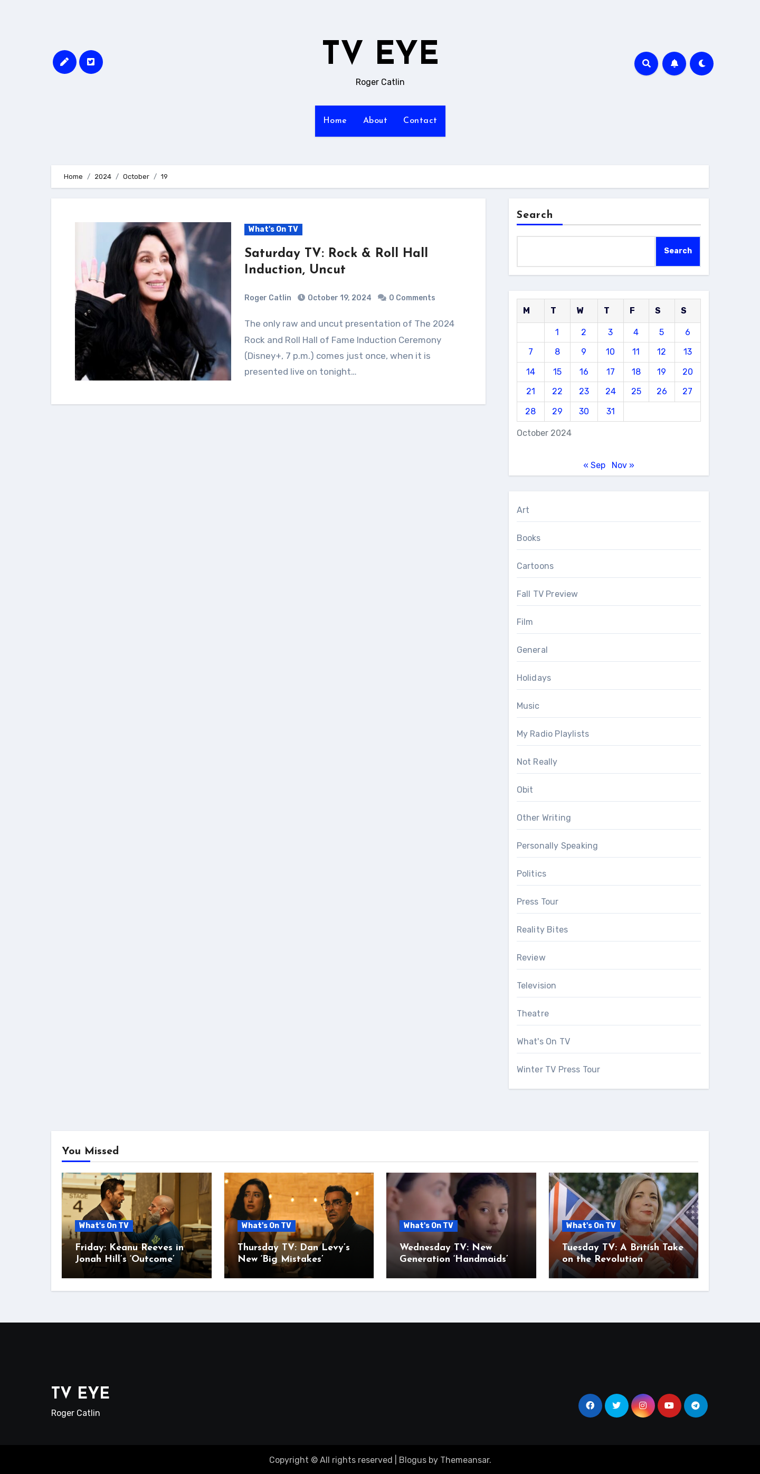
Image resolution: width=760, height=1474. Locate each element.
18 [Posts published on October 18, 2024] (636, 372)
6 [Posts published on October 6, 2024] (687, 332)
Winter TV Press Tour (559, 1069)
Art (523, 510)
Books (529, 538)
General (532, 650)
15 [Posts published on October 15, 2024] (557, 372)
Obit (525, 790)
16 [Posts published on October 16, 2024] (584, 372)
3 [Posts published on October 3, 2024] (610, 332)
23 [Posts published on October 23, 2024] (584, 391)
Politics (532, 874)
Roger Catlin (267, 297)
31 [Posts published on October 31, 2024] (610, 411)
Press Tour (538, 902)
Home (335, 121)
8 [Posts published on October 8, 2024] (557, 352)
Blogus (412, 1458)
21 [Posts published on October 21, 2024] (530, 391)
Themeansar (464, 1458)
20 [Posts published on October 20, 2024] (687, 372)
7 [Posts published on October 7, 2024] (530, 352)
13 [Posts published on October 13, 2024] (687, 352)
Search (535, 215)
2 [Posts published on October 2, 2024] (583, 332)
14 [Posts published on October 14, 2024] (530, 372)
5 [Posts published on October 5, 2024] (661, 332)
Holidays (534, 678)
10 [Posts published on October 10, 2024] (610, 352)
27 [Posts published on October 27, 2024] (687, 391)
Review (531, 958)
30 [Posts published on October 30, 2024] (584, 411)
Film (525, 622)
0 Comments (412, 297)
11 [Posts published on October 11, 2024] (636, 352)
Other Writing (544, 818)
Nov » (623, 465)
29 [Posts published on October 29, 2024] (557, 411)
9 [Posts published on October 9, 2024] (583, 352)
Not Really (537, 762)
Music (528, 706)
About (375, 121)
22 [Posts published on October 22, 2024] (557, 391)
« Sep (594, 465)
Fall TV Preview (547, 594)
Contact (420, 121)
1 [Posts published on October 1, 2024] (557, 332)
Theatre (533, 1014)
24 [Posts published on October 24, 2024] (610, 391)
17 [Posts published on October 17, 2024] (610, 372)
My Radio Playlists (553, 734)
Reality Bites (542, 930)
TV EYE (380, 56)
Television (537, 986)
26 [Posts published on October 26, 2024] (662, 391)
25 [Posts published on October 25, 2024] (636, 391)
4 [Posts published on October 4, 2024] (636, 332)
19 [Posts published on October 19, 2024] (661, 372)
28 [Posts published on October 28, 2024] (530, 411)
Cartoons (535, 566)
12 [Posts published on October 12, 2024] (661, 352)
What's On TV (273, 229)
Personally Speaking (557, 846)
